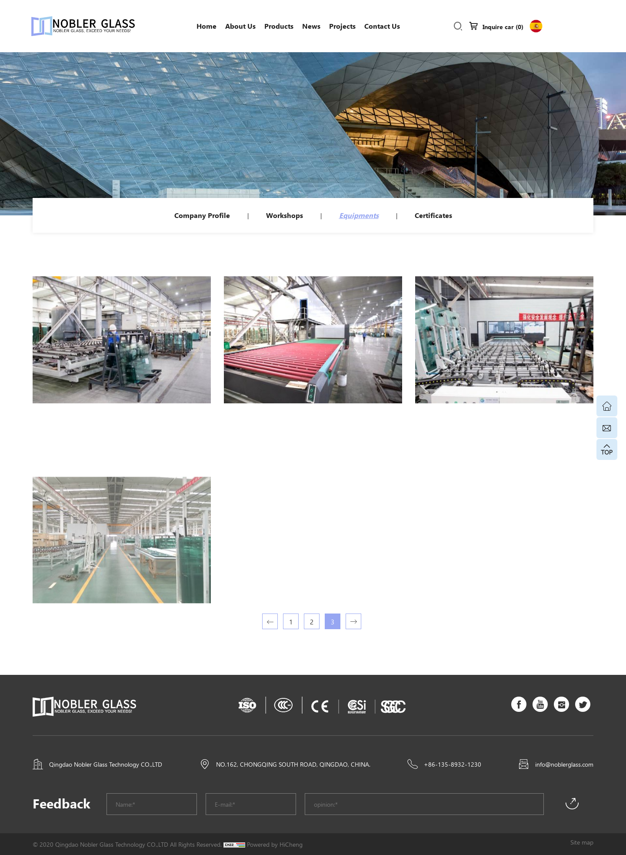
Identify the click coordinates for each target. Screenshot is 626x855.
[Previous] (270, 621)
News (311, 25)
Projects (342, 25)
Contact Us (382, 25)
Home (206, 25)
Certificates (433, 215)
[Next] (353, 621)
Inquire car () (503, 27)
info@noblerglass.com (564, 764)
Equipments (359, 215)
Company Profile (202, 215)
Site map (581, 842)
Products (278, 25)
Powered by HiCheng (275, 844)
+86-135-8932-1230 (452, 764)
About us (240, 25)
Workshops (284, 215)
